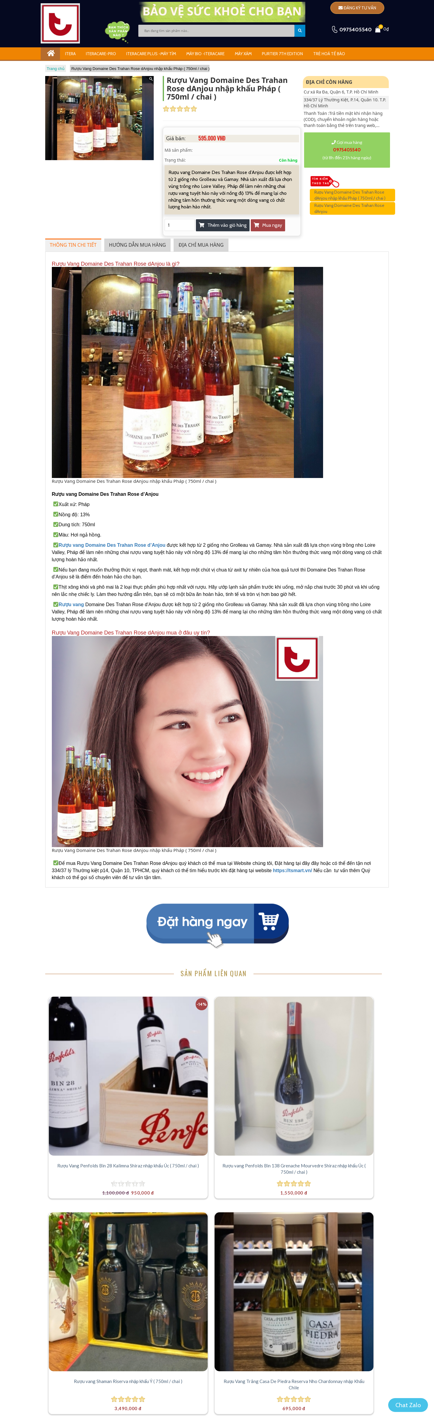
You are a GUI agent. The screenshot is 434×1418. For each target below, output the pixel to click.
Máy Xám (243, 53)
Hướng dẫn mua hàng (137, 245)
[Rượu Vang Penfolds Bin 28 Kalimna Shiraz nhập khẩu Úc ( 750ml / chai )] (88, 1036)
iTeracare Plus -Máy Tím (151, 53)
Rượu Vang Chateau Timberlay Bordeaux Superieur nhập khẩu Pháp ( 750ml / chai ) (88, 1226)
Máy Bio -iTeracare (205, 53)
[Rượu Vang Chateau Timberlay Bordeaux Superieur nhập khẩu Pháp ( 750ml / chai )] (88, 1172)
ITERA (70, 53)
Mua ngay (268, 225)
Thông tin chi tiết (73, 245)
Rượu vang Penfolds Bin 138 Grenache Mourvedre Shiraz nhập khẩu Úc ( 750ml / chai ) (174, 1090)
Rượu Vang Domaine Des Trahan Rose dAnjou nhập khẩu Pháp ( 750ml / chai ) (140, 68)
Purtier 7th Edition (282, 53)
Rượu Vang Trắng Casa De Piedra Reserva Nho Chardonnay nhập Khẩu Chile (345, 1090)
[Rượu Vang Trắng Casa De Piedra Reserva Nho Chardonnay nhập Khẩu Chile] (346, 1036)
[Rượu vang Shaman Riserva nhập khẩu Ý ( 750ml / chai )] (260, 1036)
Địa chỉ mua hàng (200, 245)
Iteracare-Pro (101, 53)
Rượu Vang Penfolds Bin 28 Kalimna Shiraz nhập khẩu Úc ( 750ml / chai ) (88, 1090)
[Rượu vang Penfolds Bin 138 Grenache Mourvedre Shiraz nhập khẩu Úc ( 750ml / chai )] (174, 1036)
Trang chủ (55, 68)
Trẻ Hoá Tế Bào (329, 53)
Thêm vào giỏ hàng (223, 225)
